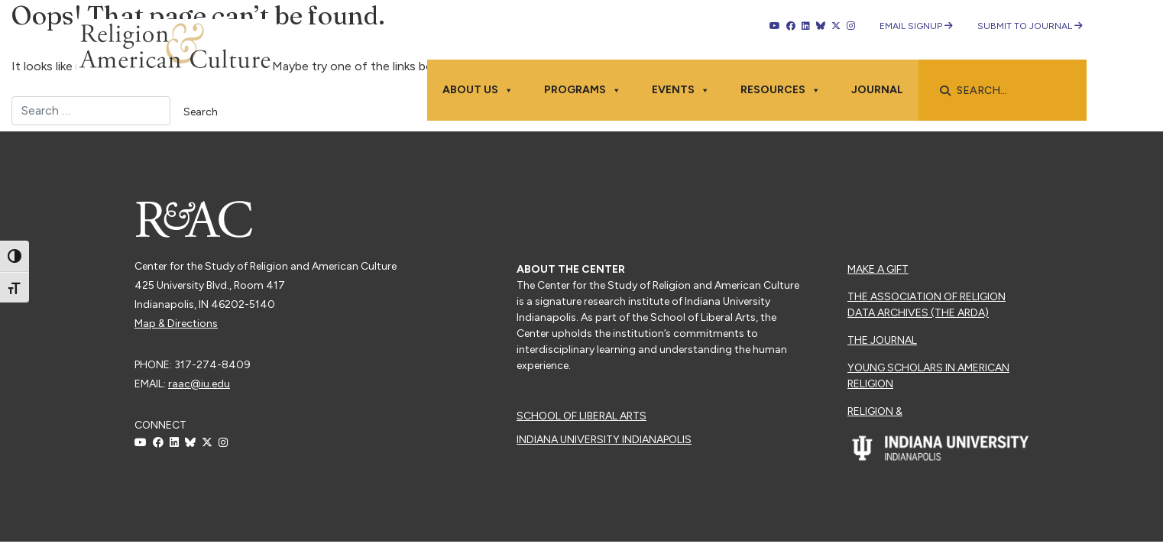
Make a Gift (878, 269)
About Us (477, 90)
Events (681, 90)
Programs (582, 90)
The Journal (882, 340)
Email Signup (916, 26)
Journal (877, 89)
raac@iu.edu (199, 383)
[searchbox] (1010, 90)
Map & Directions (176, 323)
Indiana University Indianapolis (604, 439)
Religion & (874, 411)
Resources (780, 90)
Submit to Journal (1030, 26)
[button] (945, 90)
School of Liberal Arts (581, 415)
